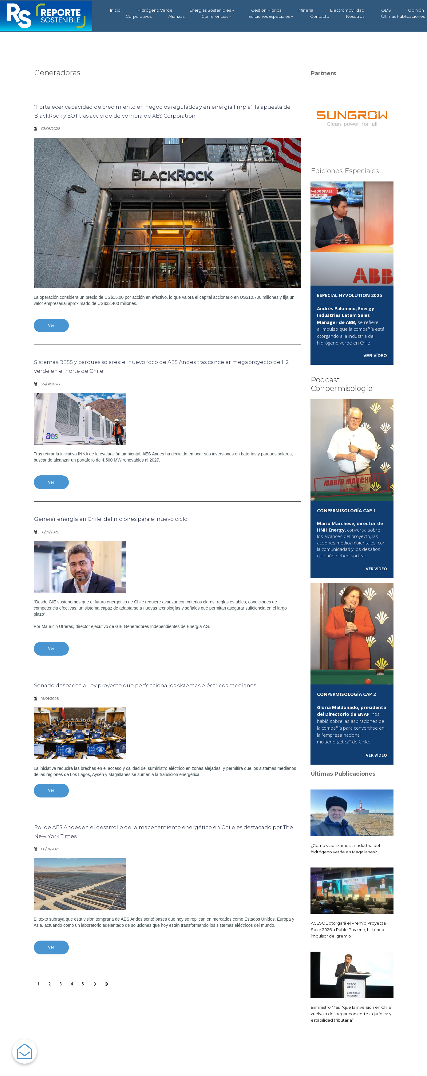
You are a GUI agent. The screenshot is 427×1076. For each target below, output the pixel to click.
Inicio (115, 10)
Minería (306, 10)
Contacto (319, 16)
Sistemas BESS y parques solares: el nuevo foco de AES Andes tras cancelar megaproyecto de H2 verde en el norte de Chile (152, 377)
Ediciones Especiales (270, 16)
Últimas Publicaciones (403, 16)
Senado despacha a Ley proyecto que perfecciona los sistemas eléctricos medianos (164, 705)
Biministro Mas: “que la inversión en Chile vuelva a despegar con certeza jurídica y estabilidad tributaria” (349, 1013)
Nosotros (355, 16)
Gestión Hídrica (266, 10)
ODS (386, 10)
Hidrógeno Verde (154, 10)
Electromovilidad (347, 10)
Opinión (416, 10)
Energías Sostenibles (211, 10)
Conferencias (216, 16)
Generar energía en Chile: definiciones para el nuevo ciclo (137, 531)
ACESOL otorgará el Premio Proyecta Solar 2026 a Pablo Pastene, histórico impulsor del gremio (351, 929)
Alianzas (176, 16)
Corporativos (139, 16)
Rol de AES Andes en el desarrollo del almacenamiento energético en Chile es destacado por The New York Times (159, 858)
